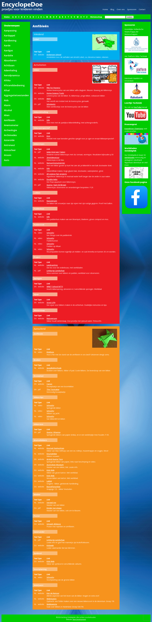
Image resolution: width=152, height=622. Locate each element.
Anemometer (11, 125)
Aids (6, 100)
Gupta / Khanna (53, 432)
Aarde (7, 45)
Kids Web (50, 470)
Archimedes (10, 135)
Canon (49, 384)
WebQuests (51, 599)
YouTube (138, 107)
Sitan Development (79, 619)
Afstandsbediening (14, 85)
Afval (7, 90)
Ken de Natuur (53, 593)
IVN (48, 120)
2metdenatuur (53, 157)
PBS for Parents (53, 88)
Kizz (48, 136)
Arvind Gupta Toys (55, 459)
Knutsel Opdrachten (55, 448)
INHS (49, 99)
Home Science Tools (55, 93)
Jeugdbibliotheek (54, 368)
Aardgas (8, 50)
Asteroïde (9, 140)
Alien (6, 115)
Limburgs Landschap (56, 270)
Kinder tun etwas (54, 508)
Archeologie (10, 130)
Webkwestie (52, 604)
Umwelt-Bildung (54, 524)
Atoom (7, 155)
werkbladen (130, 157)
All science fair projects (57, 174)
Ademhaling (10, 70)
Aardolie (8, 55)
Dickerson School (54, 54)
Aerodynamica (12, 75)
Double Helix (52, 179)
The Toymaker (53, 389)
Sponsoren (131, 9)
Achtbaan (9, 65)
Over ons (121, 9)
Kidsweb (50, 545)
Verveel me (51, 502)
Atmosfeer (10, 150)
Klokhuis (50, 352)
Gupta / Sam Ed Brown (56, 185)
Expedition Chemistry (134, 128)
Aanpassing (10, 30)
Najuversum (52, 201)
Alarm (7, 105)
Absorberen (10, 60)
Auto (6, 160)
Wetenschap (96, 17)
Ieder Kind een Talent (56, 152)
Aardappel (9, 35)
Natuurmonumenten (56, 163)
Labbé (49, 481)
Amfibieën (9, 120)
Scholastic (51, 104)
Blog (112, 9)
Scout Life (51, 302)
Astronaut (9, 145)
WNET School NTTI (55, 286)
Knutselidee (52, 454)
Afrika (7, 80)
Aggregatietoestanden (16, 95)
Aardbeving (10, 40)
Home (105, 9)
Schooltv (50, 233)
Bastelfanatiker (53, 486)
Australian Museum (55, 465)
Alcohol (8, 110)
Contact (142, 9)
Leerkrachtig (52, 265)
